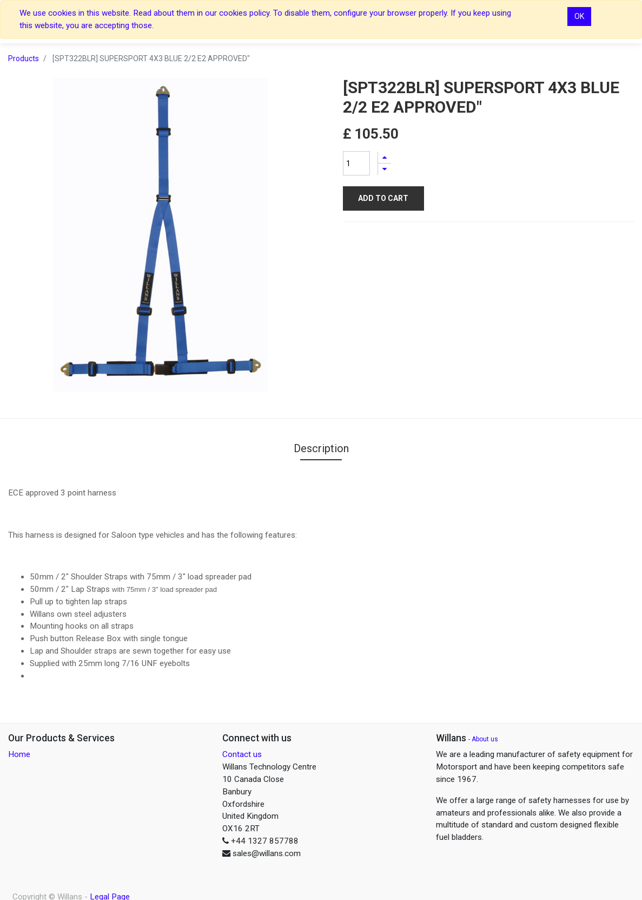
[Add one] (384, 157)
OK (579, 16)
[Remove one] (384, 169)
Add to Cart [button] (383, 198)
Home (19, 754)
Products (23, 58)
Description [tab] (321, 448)
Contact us (242, 754)
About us (485, 739)
